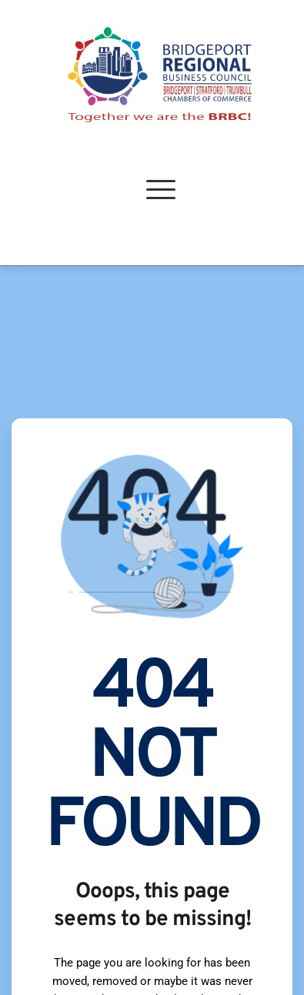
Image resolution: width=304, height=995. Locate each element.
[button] (160, 189)
